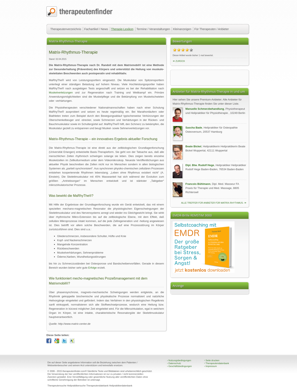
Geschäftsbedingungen (179, 366)
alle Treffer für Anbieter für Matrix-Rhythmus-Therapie (212, 203)
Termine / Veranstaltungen (153, 29)
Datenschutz (174, 363)
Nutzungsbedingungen (179, 360)
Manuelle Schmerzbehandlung (204, 108)
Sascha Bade (193, 127)
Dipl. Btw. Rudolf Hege (199, 165)
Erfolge (92, 267)
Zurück (180, 61)
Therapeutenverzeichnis (65, 29)
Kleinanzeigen (182, 29)
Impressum (210, 366)
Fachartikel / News (96, 29)
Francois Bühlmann (197, 183)
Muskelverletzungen (61, 92)
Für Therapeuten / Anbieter (211, 29)
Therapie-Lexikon (122, 29)
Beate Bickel (193, 146)
